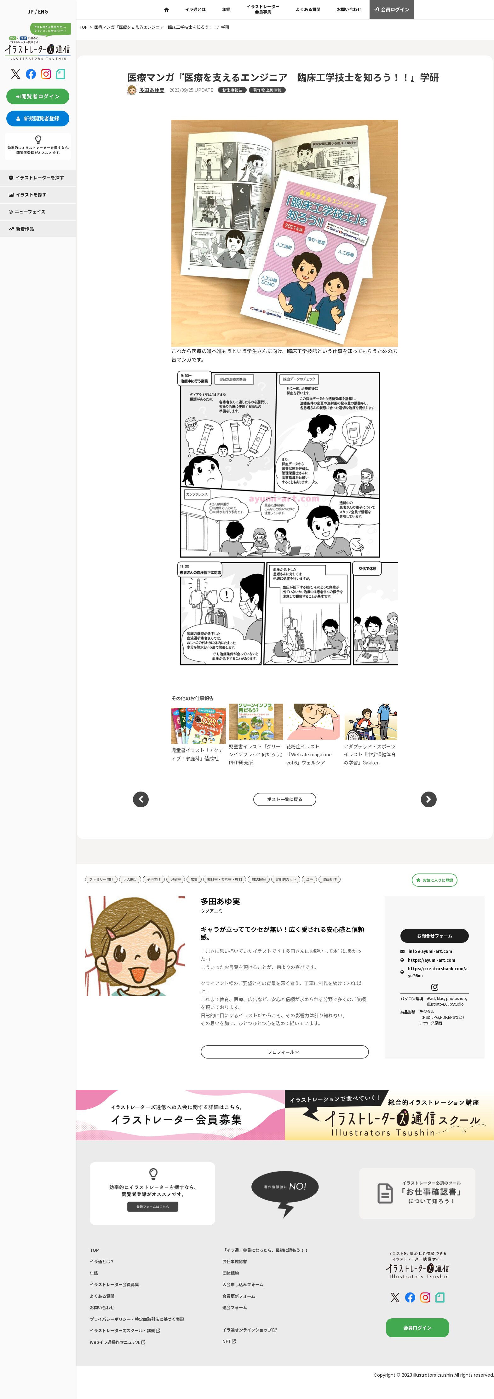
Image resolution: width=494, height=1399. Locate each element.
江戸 (335, 879)
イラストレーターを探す (36, 177)
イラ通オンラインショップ (253, 1340)
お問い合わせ (349, 9)
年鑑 (226, 9)
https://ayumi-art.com (427, 961)
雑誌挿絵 (279, 879)
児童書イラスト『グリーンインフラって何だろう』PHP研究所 (256, 735)
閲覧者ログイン (37, 96)
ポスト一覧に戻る (281, 799)
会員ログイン (392, 9)
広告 (206, 879)
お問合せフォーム (435, 935)
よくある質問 (308, 9)
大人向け (136, 879)
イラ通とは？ (104, 1264)
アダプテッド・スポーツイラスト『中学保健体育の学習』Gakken (371, 735)
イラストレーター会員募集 (263, 9)
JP (31, 11)
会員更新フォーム (241, 1303)
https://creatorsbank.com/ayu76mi (434, 973)
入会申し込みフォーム (246, 1290)
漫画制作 (357, 879)
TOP (95, 1250)
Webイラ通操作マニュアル (121, 1355)
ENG (43, 11)
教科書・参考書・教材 (240, 879)
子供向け (162, 879)
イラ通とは (195, 9)
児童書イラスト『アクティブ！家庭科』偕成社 (198, 735)
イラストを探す (28, 194)
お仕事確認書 (236, 1264)
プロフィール (283, 1052)
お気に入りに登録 (434, 880)
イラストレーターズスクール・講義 (130, 1342)
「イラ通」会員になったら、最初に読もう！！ (272, 1250)
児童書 (186, 879)
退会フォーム (236, 1316)
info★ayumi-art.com (426, 952)
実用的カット (309, 879)
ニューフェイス (27, 211)
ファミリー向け (103, 879)
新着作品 (21, 228)
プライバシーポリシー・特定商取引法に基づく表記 (144, 1329)
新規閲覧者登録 (37, 118)
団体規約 (231, 1277)
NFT (230, 1353)
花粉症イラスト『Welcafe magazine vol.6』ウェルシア (313, 735)
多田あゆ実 (151, 90)
